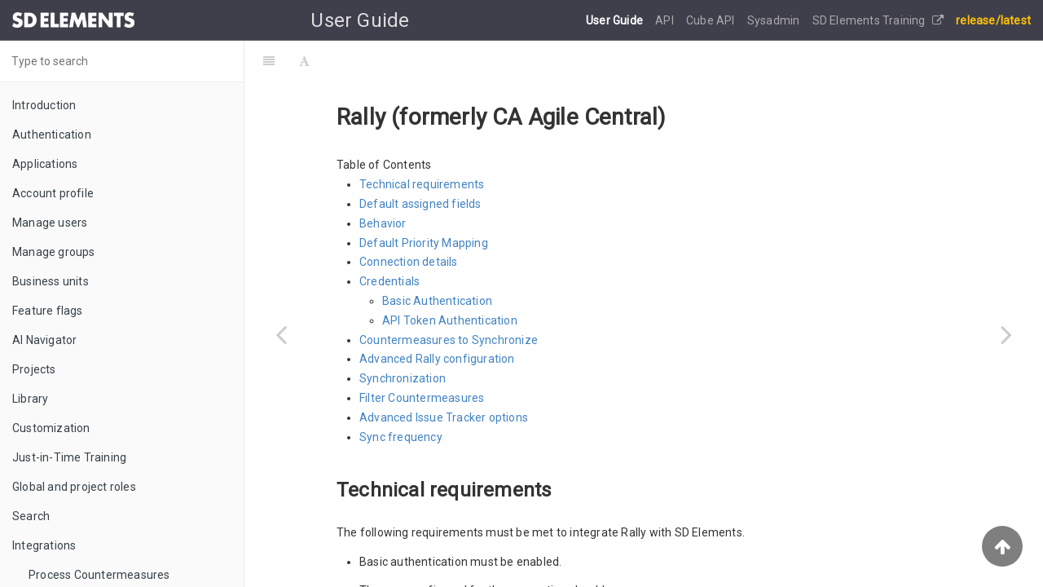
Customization (51, 428)
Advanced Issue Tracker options (443, 417)
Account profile (53, 193)
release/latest (993, 20)
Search (31, 516)
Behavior (383, 223)
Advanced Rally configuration (437, 358)
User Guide (615, 20)
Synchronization (402, 378)
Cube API (711, 20)
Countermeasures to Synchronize (448, 339)
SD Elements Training (878, 20)
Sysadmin (775, 20)
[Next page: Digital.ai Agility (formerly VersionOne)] (1006, 334)
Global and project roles (74, 486)
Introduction (44, 105)
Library (30, 398)
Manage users (49, 222)
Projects (34, 369)
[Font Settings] (304, 61)
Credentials (389, 281)
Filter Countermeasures (421, 397)
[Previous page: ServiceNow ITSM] (281, 334)
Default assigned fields (420, 203)
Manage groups (53, 251)
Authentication (51, 134)
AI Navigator (44, 339)
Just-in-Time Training (69, 457)
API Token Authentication (449, 320)
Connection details (408, 261)
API (665, 20)
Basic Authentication (437, 300)
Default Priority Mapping (423, 242)
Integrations (44, 545)
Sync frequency (400, 437)
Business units (50, 281)
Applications (44, 163)
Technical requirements (421, 184)
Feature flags (47, 310)
